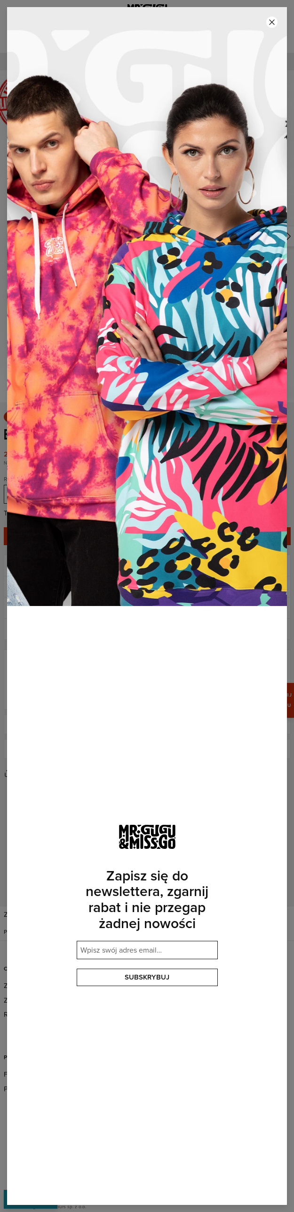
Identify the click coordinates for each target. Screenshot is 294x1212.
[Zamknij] (272, 22)
